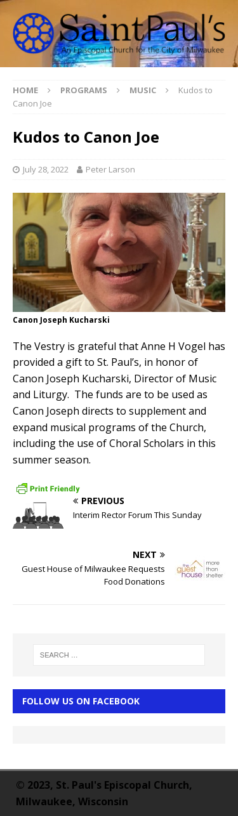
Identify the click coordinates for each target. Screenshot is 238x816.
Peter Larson (110, 169)
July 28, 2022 (46, 169)
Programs (83, 90)
